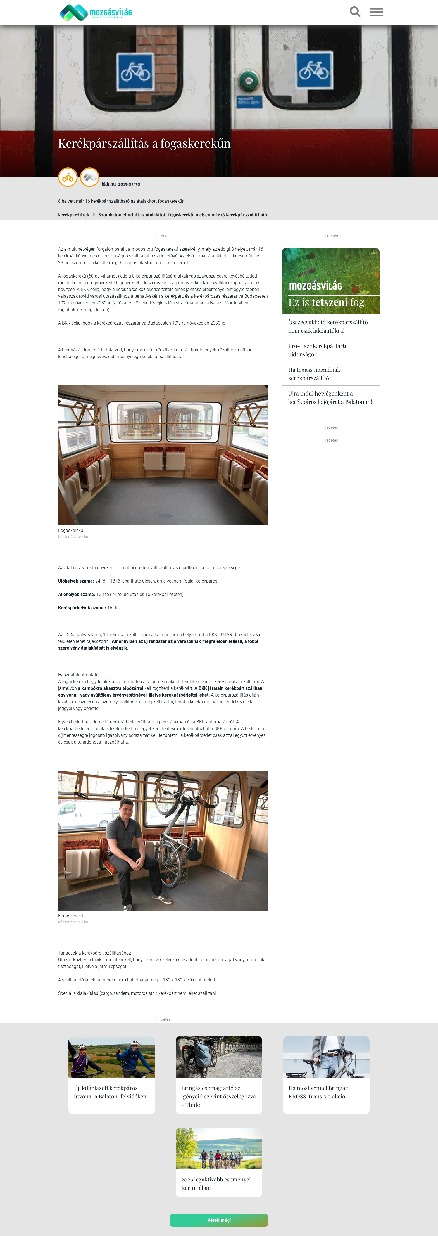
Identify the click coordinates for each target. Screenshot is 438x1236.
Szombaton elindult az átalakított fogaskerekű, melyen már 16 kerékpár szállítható (183, 214)
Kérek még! (219, 1137)
